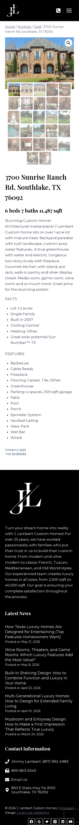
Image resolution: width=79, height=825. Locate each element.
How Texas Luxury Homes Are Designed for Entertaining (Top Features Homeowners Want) (34, 631)
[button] (68, 43)
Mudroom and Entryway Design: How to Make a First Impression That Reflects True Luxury (35, 724)
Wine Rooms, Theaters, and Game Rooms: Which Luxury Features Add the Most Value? (39, 654)
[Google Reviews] (39, 821)
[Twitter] (47, 821)
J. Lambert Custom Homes (38, 534)
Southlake (19, 453)
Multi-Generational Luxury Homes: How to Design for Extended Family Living (38, 701)
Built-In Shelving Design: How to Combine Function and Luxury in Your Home (36, 678)
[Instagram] (54, 821)
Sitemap (65, 808)
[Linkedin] (62, 821)
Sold (22, 449)
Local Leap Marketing (33, 813)
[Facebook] (31, 821)
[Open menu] (69, 10)
